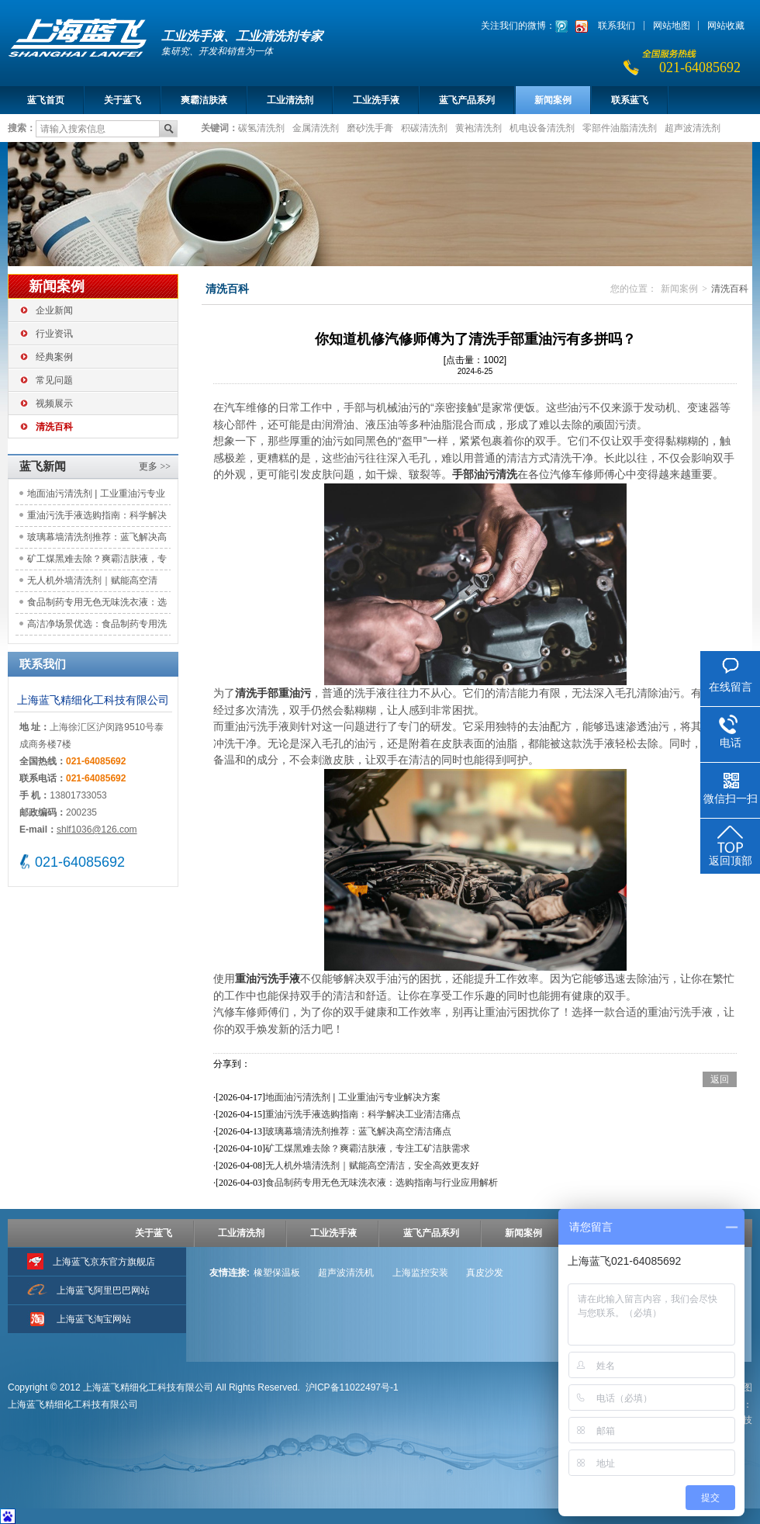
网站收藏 (725, 25)
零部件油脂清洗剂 (619, 127)
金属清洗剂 (315, 127)
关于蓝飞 (122, 100)
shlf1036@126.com (97, 829)
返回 (719, 1079)
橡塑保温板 (277, 1272)
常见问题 (54, 380)
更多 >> (155, 466)
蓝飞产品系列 (467, 100)
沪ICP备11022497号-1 (352, 1387)
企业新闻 (54, 310)
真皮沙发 (484, 1272)
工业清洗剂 (290, 100)
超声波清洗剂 (692, 127)
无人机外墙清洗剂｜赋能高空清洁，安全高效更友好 (92, 583)
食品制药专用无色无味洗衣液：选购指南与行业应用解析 (97, 605)
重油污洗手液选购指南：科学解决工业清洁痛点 (97, 518)
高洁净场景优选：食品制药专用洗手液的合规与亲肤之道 (97, 626)
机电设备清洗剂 (542, 127)
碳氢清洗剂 (261, 127)
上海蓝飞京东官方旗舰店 (104, 1261)
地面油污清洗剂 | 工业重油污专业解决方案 (96, 496)
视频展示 (54, 403)
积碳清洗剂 (424, 127)
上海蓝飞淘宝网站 (94, 1319)
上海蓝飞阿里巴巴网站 (103, 1290)
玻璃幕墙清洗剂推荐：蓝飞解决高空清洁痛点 (97, 540)
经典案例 (54, 357)
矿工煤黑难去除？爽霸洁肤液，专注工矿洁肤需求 (97, 561)
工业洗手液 (376, 100)
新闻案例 (553, 100)
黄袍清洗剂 (478, 127)
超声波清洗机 (346, 1272)
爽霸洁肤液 (204, 100)
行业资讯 (54, 333)
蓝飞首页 (45, 100)
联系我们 (616, 25)
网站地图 (671, 25)
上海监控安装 (420, 1272)
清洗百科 (54, 426)
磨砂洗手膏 (370, 127)
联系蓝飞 (629, 100)
